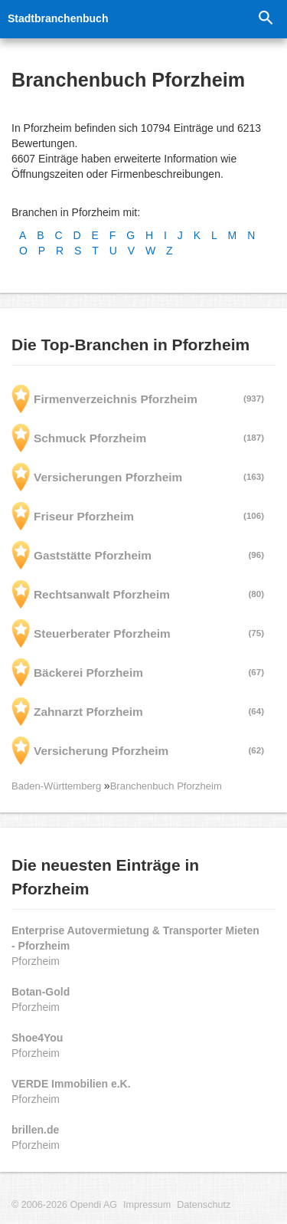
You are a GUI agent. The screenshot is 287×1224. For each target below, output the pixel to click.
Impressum (147, 1204)
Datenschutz (203, 1204)
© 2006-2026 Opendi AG (64, 1204)
